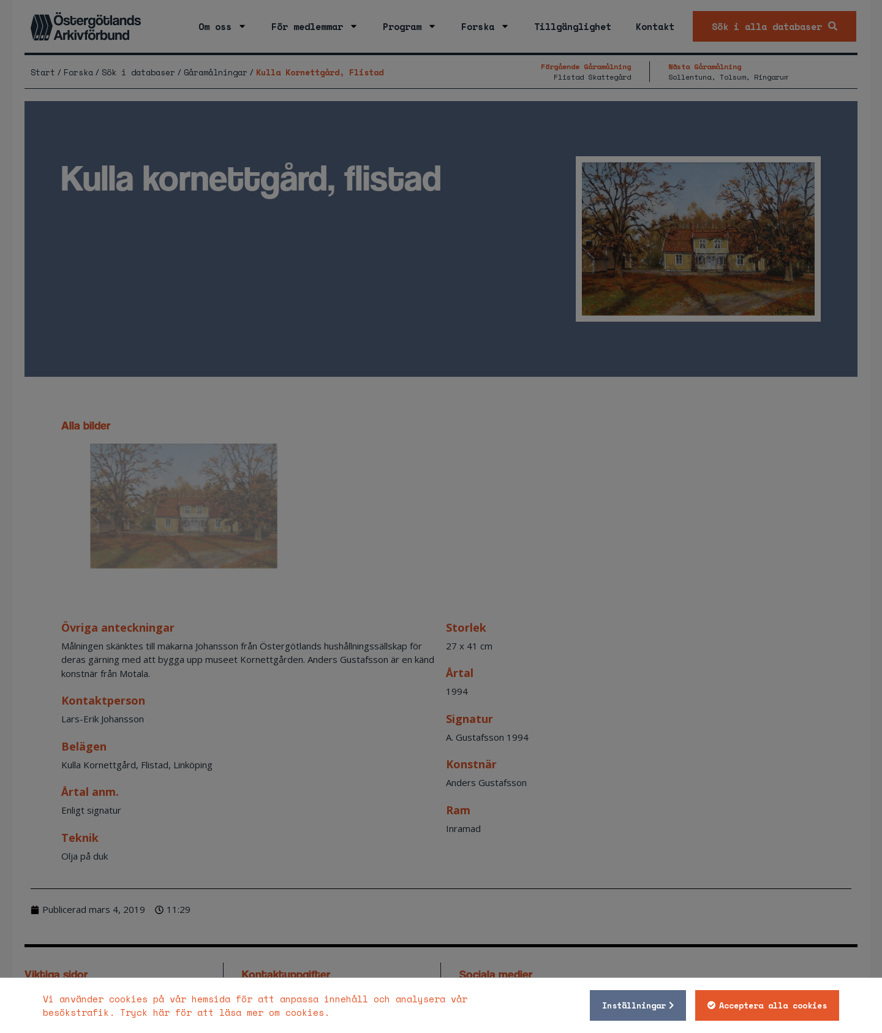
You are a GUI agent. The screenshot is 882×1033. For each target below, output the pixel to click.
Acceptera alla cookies (773, 1005)
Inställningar (634, 1005)
